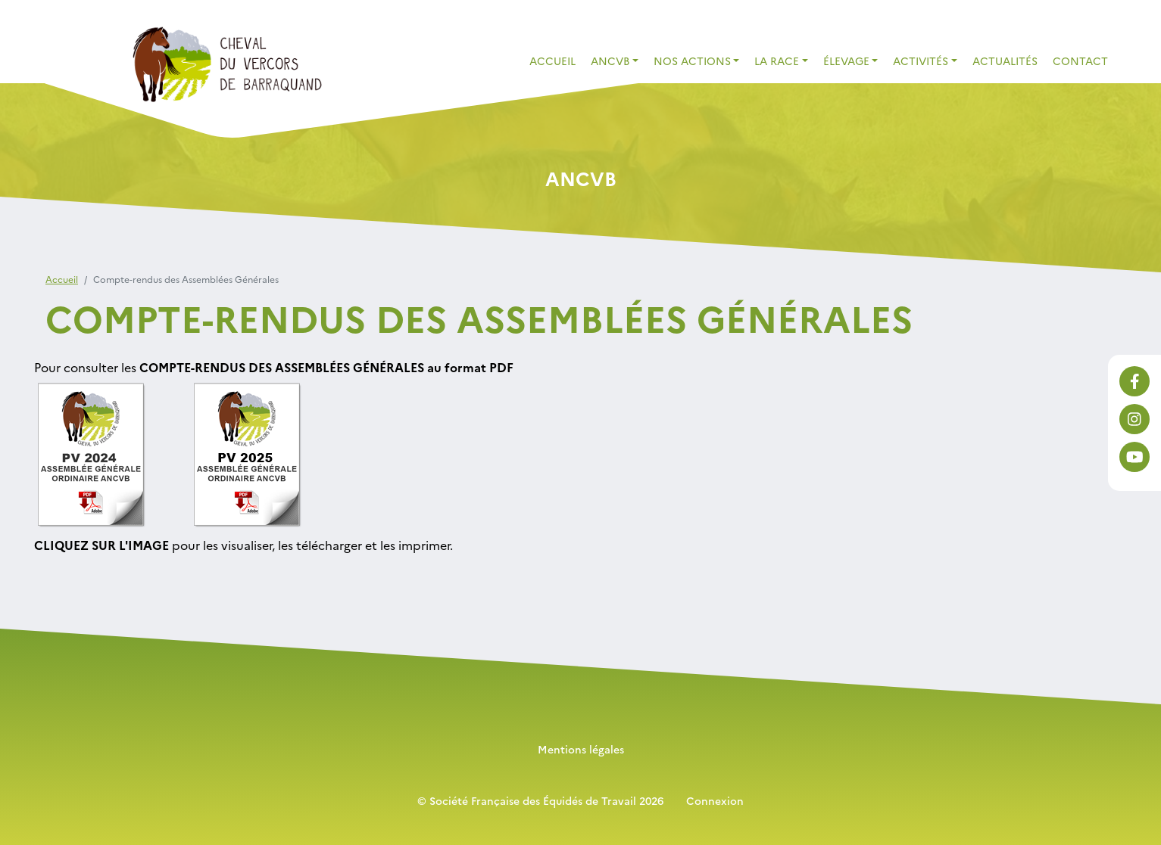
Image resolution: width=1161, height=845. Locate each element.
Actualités (1005, 60)
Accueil (552, 60)
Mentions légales (581, 748)
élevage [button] (846, 60)
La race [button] (776, 60)
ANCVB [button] (610, 60)
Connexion (715, 800)
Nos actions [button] (692, 60)
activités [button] (920, 60)
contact (1080, 60)
